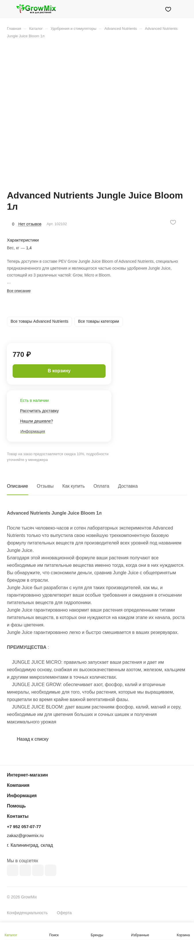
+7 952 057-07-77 (24, 826)
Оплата (101, 486)
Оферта (64, 912)
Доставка (128, 486)
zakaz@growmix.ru (25, 835)
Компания (18, 785)
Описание (17, 486)
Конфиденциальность (27, 912)
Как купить (73, 486)
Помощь (16, 805)
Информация (22, 795)
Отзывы (45, 486)
